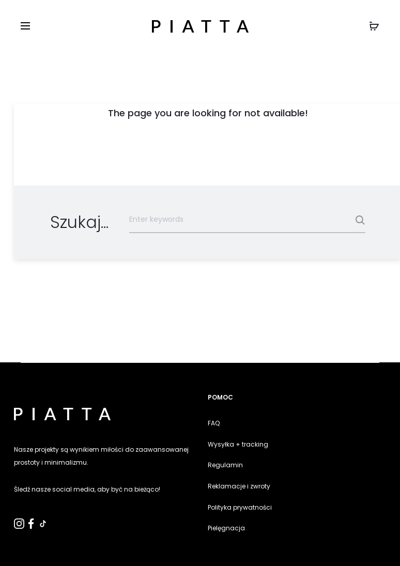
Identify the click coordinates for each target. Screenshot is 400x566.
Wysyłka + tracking (238, 444)
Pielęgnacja (226, 528)
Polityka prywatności (240, 507)
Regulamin (225, 465)
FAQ (214, 423)
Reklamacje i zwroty (239, 486)
